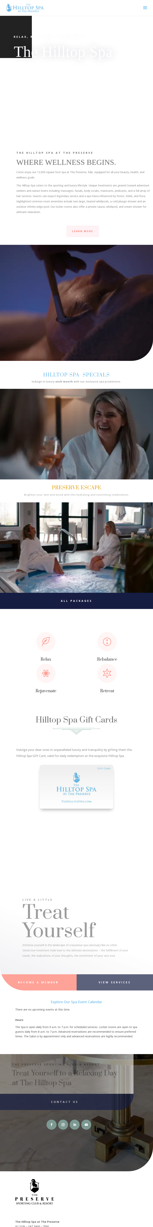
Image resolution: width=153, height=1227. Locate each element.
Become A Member (38, 982)
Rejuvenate (46, 691)
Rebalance (107, 659)
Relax (46, 659)
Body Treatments (105, 100)
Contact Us (55, 1102)
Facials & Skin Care (32, 100)
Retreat (107, 691)
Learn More (82, 231)
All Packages (76, 601)
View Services (115, 982)
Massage (105, 112)
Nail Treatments (32, 112)
